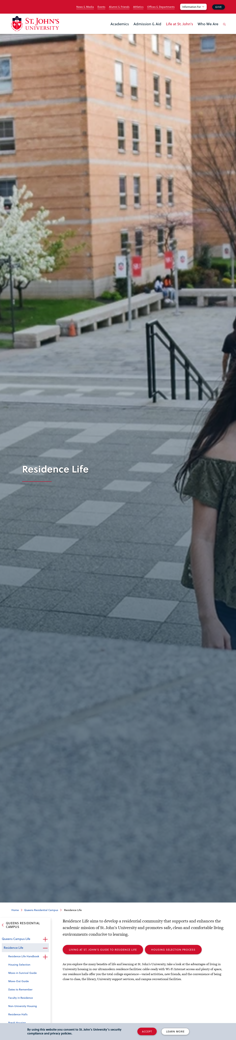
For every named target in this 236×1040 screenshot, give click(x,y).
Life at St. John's (179, 24)
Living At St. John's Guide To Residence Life (103, 950)
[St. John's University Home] (35, 23)
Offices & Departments (161, 6)
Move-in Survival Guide (22, 973)
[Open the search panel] (224, 27)
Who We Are (208, 24)
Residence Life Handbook (23, 956)
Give (218, 7)
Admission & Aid (147, 24)
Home (15, 910)
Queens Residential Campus (41, 910)
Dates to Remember (20, 989)
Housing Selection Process (173, 950)
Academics (119, 24)
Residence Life (13, 947)
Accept (147, 1031)
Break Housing (17, 1023)
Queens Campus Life (16, 939)
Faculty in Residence (20, 998)
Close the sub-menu (45, 948)
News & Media (85, 6)
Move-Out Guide (18, 981)
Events (101, 6)
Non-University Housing (22, 1006)
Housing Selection (19, 964)
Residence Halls (17, 1014)
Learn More (175, 1031)
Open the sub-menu (45, 939)
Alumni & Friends (119, 6)
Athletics (138, 6)
